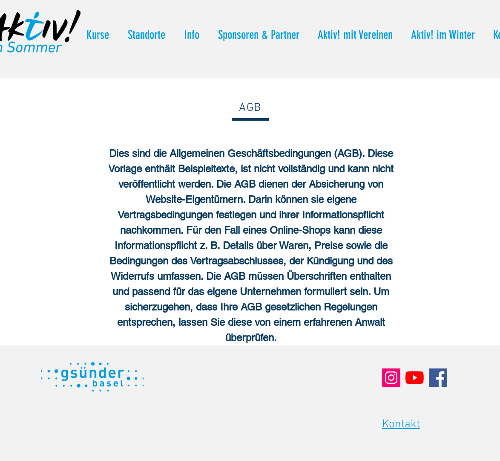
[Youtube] (414, 377)
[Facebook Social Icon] (438, 377)
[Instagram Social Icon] (391, 377)
